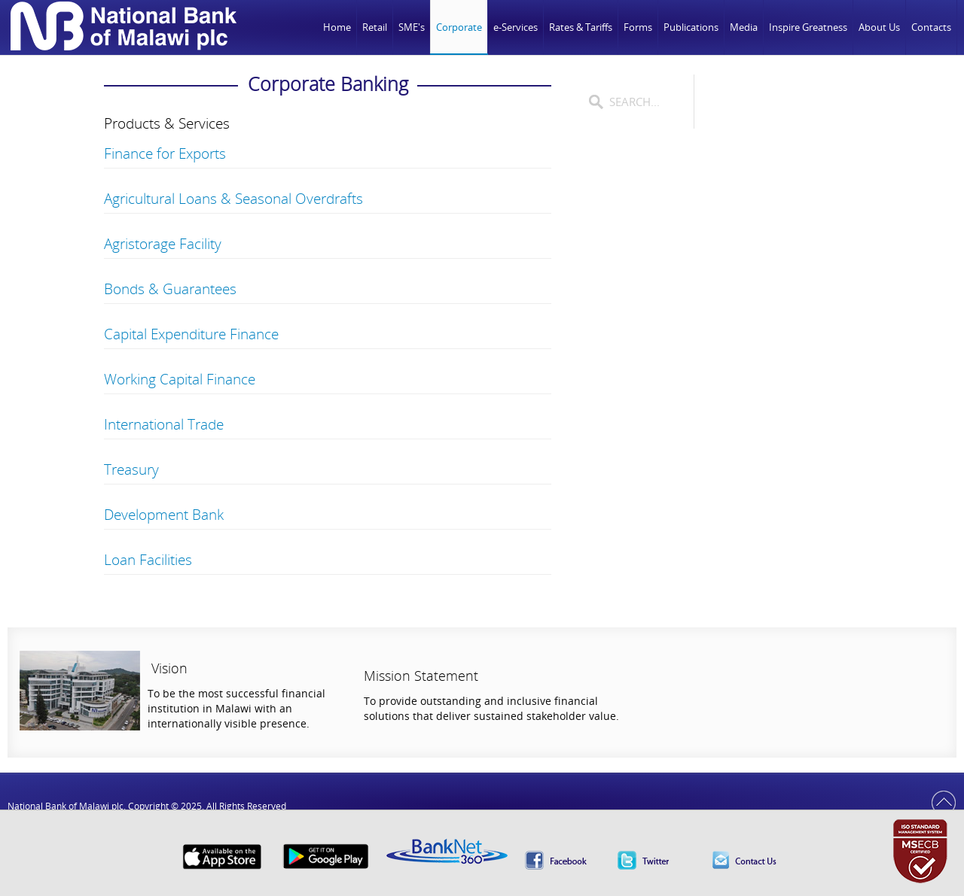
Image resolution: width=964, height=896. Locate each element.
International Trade (164, 424)
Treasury (131, 469)
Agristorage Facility (162, 244)
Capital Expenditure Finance (191, 334)
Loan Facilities (148, 559)
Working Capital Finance (179, 379)
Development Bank (164, 514)
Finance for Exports (165, 153)
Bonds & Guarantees (170, 289)
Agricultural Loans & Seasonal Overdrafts (233, 198)
